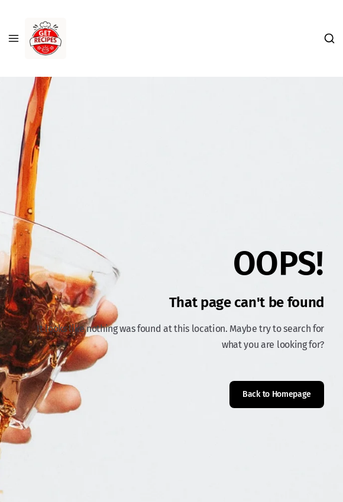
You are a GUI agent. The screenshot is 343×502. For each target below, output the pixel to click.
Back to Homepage (276, 394)
